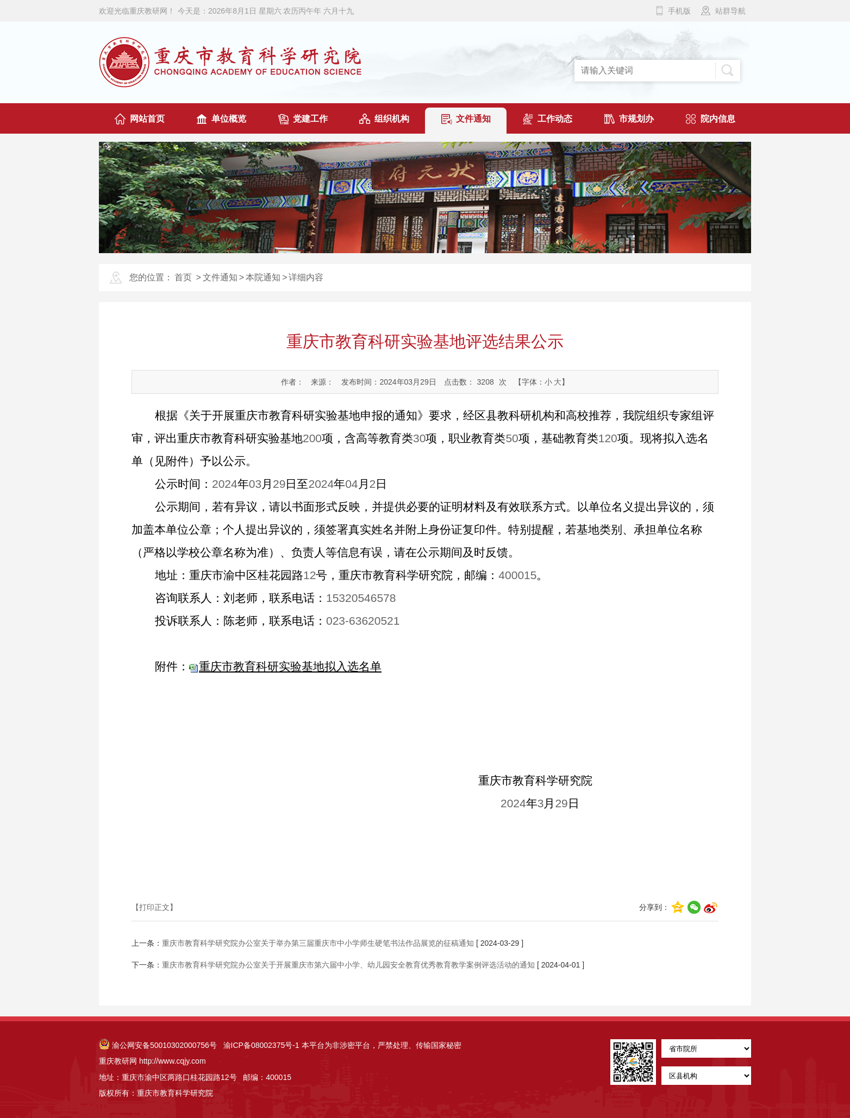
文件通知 (473, 118)
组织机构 (391, 118)
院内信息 (718, 118)
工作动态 (555, 118)
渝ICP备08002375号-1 (261, 1045)
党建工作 (310, 118)
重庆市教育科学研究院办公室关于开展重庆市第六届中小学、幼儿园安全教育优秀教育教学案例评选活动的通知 (348, 964)
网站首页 (147, 118)
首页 (183, 277)
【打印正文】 (154, 907)
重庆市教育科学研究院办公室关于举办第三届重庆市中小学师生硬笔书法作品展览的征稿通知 (318, 943)
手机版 (679, 11)
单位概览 (228, 118)
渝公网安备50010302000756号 (158, 1045)
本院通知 (263, 277)
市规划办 (636, 118)
